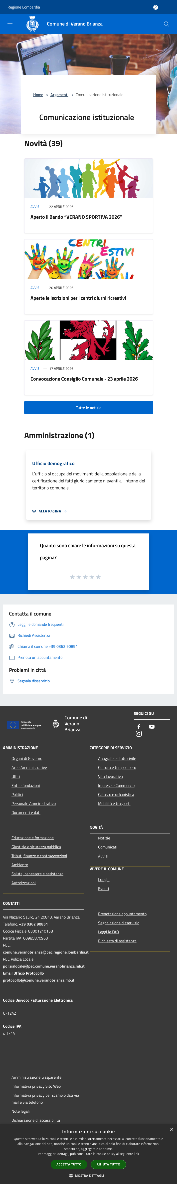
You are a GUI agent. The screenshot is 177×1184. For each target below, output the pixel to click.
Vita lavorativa (110, 776)
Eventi (103, 888)
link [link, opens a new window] (136, 1154)
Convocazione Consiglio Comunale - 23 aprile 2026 (84, 379)
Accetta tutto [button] (68, 1164)
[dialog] (88, 1154)
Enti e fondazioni (25, 785)
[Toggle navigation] (10, 24)
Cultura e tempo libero (117, 767)
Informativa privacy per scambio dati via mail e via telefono (45, 1098)
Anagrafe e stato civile (117, 758)
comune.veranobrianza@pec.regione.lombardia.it (46, 952)
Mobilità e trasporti (114, 803)
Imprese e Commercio (116, 785)
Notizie (104, 838)
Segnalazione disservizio (118, 923)
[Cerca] (167, 24)
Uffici (15, 776)
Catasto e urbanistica (116, 794)
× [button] (171, 1129)
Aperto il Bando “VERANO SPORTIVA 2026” (76, 217)
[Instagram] (139, 734)
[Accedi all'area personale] (156, 7)
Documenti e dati (25, 812)
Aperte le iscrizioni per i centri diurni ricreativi (78, 298)
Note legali (20, 1111)
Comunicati (107, 847)
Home (38, 95)
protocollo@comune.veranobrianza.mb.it (38, 980)
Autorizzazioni (23, 883)
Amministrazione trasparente (36, 1077)
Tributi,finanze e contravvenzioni (39, 856)
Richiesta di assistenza (117, 941)
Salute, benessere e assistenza (37, 874)
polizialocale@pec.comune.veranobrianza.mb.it (44, 966)
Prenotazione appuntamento (122, 914)
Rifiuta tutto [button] (108, 1164)
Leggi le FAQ (108, 932)
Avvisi (35, 206)
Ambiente (19, 865)
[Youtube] (152, 727)
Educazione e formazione (32, 838)
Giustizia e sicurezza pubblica (36, 847)
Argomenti (59, 95)
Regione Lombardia (23, 7)
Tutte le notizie (88, 408)
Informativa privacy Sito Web (36, 1086)
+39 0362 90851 (33, 924)
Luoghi (104, 879)
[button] (88, 1175)
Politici (17, 794)
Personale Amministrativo (33, 803)
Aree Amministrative (29, 767)
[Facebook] (139, 727)
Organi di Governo (26, 758)
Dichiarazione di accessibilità (35, 1120)
